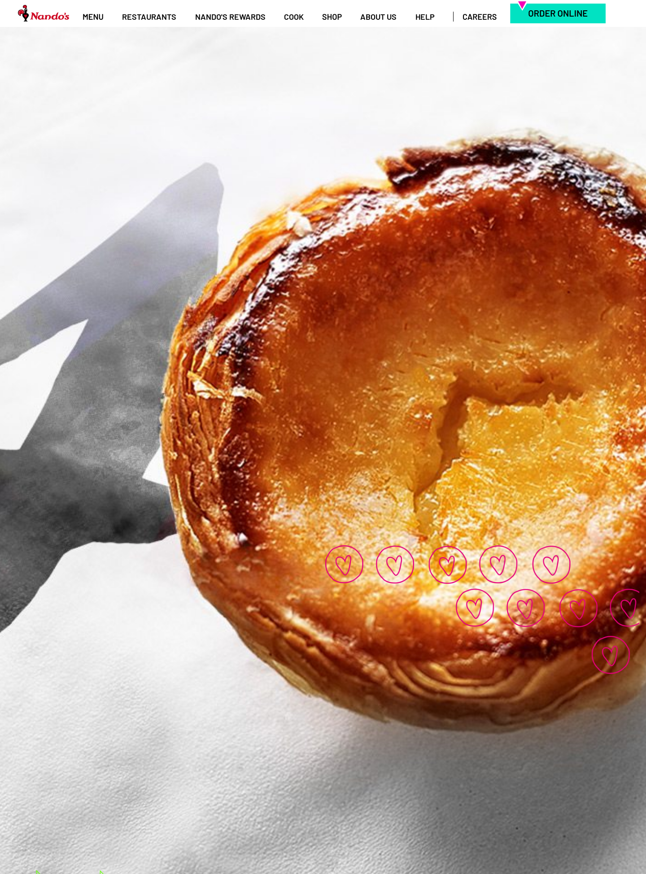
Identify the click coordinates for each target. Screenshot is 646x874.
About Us (378, 17)
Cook (294, 17)
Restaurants (149, 17)
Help (425, 17)
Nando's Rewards (230, 17)
